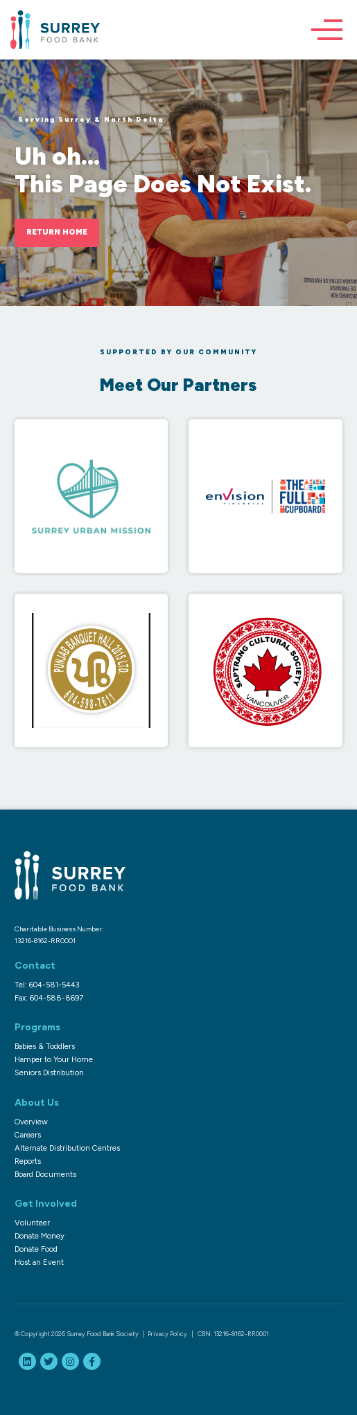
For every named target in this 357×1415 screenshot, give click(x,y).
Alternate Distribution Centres (67, 1148)
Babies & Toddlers (45, 1046)
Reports (28, 1161)
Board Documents (45, 1174)
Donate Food (36, 1249)
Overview (31, 1121)
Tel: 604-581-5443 (47, 984)
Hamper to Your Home (54, 1059)
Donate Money (39, 1236)
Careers (28, 1135)
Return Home (56, 232)
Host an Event (39, 1262)
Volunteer (32, 1222)
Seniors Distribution (49, 1072)
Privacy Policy (167, 1334)
